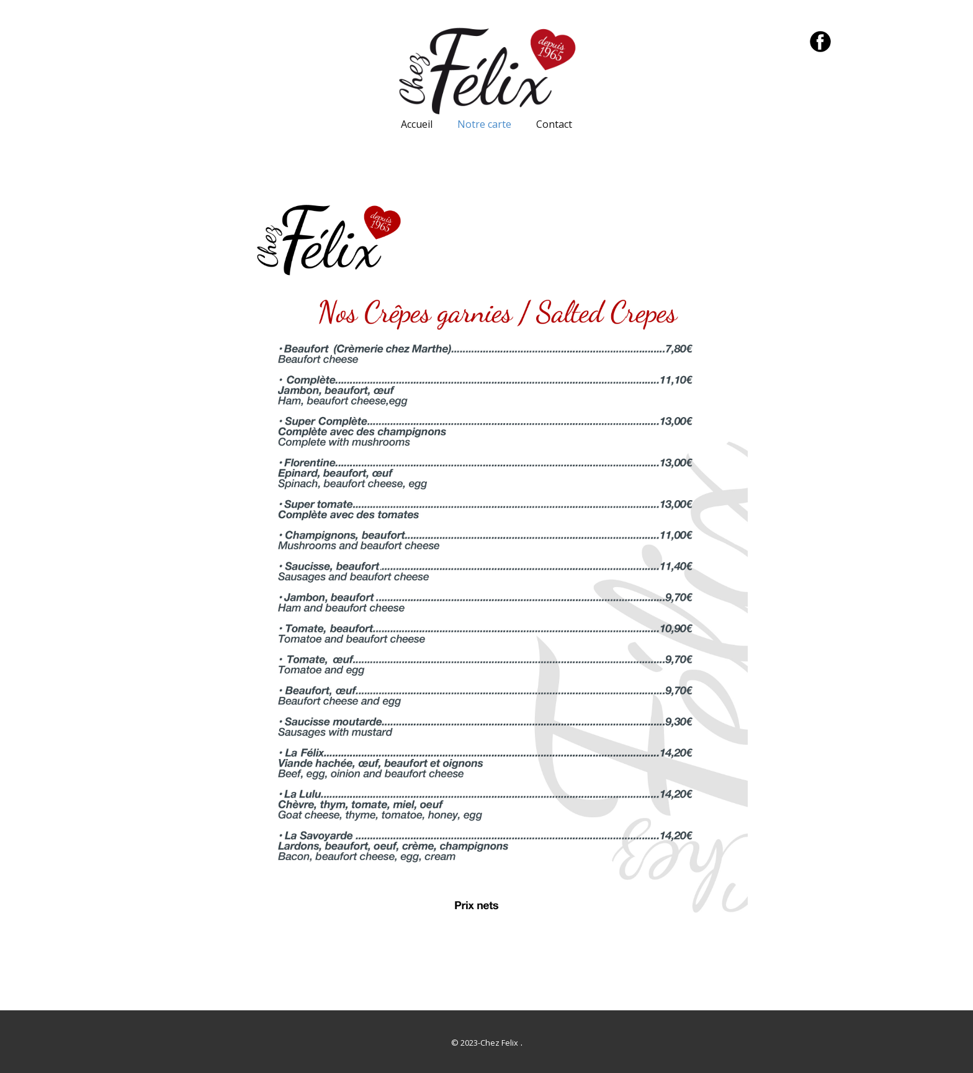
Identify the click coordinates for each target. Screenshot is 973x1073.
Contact (554, 124)
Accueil (417, 124)
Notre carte (484, 124)
